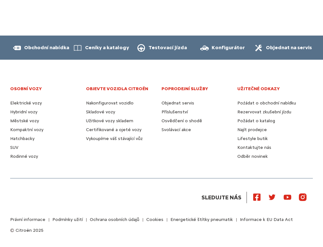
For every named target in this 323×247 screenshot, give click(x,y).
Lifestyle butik (252, 138)
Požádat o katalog (256, 120)
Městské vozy (24, 120)
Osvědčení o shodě (182, 120)
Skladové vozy (100, 112)
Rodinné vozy (24, 156)
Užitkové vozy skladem (109, 120)
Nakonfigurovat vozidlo (110, 103)
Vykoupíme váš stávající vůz (114, 138)
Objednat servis (178, 103)
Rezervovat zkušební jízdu (264, 112)
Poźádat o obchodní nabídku (266, 103)
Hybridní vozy (23, 112)
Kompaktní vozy (26, 129)
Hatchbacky (22, 138)
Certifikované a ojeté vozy (114, 129)
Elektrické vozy (26, 103)
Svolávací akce (176, 129)
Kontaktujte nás (254, 147)
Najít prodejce (252, 129)
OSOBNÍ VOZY (26, 88)
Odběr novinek (252, 156)
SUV (14, 147)
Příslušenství (175, 112)
